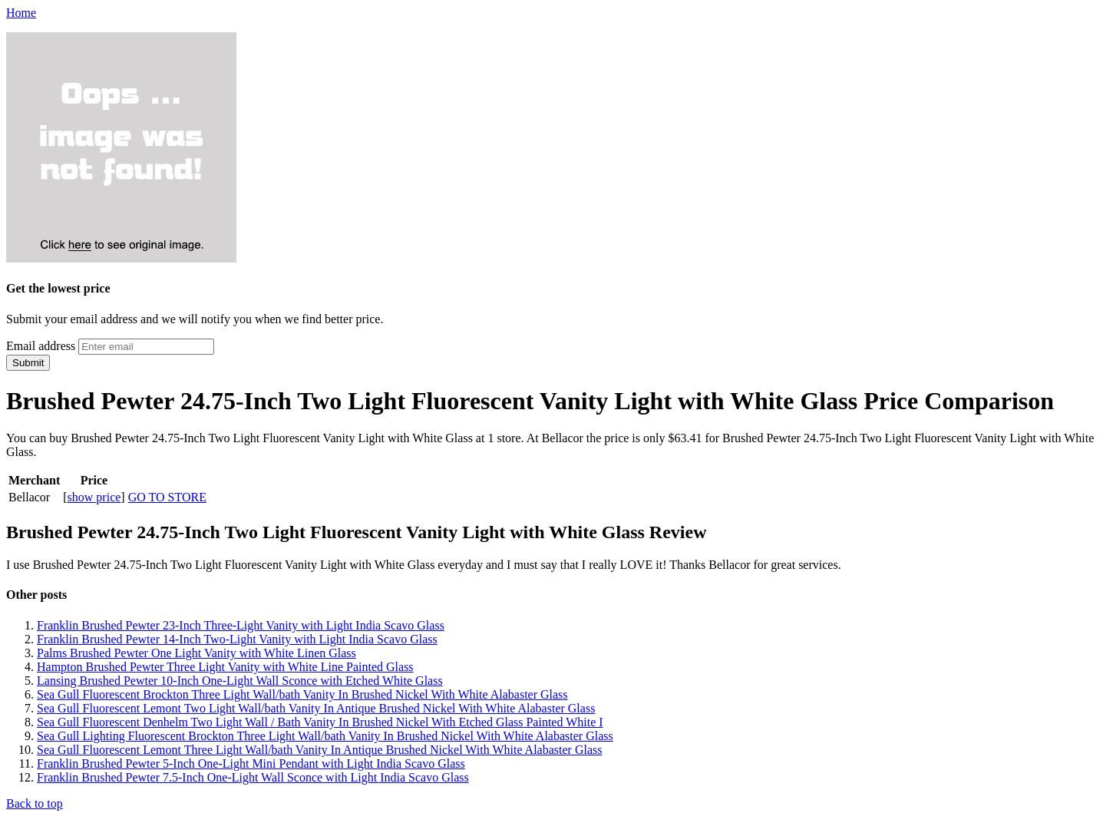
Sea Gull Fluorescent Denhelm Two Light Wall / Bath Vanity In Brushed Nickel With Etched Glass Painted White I (320, 722)
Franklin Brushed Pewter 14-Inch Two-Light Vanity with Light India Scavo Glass (237, 639)
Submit (28, 363)
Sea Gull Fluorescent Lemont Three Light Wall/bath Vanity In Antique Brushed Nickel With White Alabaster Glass (319, 749)
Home (21, 12)
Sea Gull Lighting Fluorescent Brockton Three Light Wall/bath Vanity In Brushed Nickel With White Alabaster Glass (325, 735)
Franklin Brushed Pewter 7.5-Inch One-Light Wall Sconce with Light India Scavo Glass (253, 777)
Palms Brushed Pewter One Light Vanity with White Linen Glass (196, 652)
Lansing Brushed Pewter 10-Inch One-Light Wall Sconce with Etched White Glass (240, 680)
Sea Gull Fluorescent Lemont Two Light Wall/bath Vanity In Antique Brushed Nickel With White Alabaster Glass (316, 708)
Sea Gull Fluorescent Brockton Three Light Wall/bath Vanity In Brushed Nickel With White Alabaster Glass (302, 694)
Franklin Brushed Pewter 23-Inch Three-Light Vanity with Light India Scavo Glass (240, 625)
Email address (40, 345)
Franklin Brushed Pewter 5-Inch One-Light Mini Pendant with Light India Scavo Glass (251, 763)
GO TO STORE (167, 497)
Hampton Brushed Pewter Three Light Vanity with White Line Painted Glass (225, 666)
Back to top (34, 803)
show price (94, 497)
